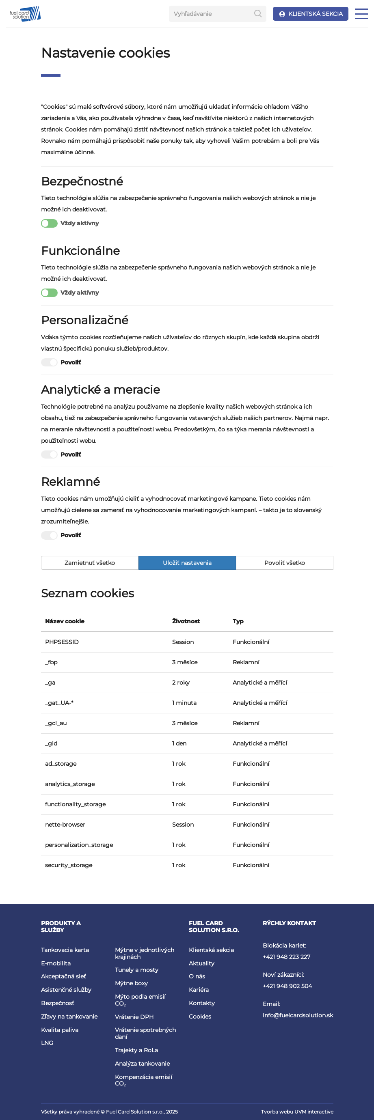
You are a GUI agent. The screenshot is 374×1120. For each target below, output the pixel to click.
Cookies (200, 1016)
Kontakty (202, 1003)
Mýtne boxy (131, 983)
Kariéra (199, 989)
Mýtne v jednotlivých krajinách (144, 953)
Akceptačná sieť (63, 976)
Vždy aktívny (70, 223)
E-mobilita (56, 963)
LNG (47, 1043)
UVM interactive (313, 1112)
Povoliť (61, 362)
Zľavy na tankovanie (69, 1016)
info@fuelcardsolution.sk (298, 1015)
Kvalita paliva (59, 1030)
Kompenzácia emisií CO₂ (143, 1080)
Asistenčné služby (66, 989)
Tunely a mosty (136, 970)
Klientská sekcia (211, 950)
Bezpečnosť (57, 1003)
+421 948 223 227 (286, 957)
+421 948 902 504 (287, 986)
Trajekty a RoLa (136, 1050)
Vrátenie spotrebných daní (145, 1033)
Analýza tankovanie (142, 1063)
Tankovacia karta (65, 950)
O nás (197, 976)
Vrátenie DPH (134, 1017)
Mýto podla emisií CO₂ (140, 1000)
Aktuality (201, 963)
